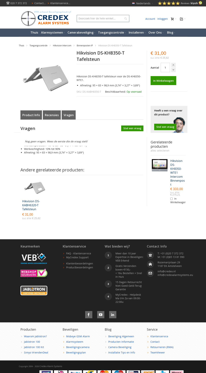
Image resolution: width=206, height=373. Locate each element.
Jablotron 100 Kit (34, 347)
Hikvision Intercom (62, 45)
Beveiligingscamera (77, 347)
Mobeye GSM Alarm (78, 336)
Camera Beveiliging (119, 347)
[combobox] (103, 18)
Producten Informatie (121, 341)
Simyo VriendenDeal (36, 352)
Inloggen (162, 18)
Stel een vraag (165, 127)
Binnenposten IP (85, 45)
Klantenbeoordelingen (79, 263)
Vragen (69, 115)
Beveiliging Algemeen (121, 336)
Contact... (38, 3)
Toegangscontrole (39, 45)
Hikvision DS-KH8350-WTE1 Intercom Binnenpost (177, 172)
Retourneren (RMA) (161, 347)
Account (150, 18)
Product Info (31, 115)
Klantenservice (159, 336)
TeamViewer (157, 352)
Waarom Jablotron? (35, 336)
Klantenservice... (58, 3)
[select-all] (160, 150)
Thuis (22, 45)
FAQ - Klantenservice (78, 253)
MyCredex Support (77, 257)
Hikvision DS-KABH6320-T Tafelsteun (31, 205)
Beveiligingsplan (76, 352)
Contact (155, 341)
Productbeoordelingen (79, 267)
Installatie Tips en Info (121, 352)
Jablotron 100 (32, 341)
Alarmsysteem (74, 341)
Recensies (52, 115)
